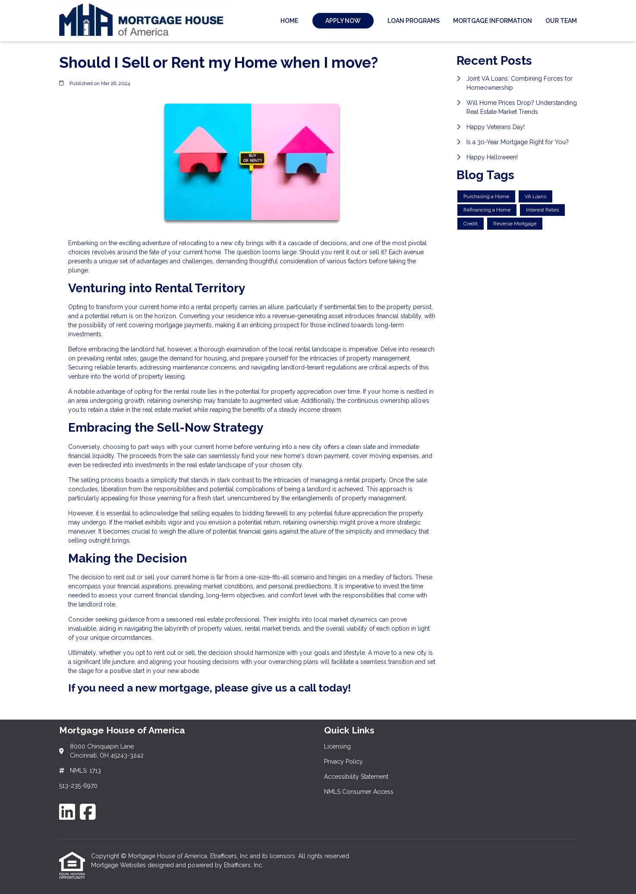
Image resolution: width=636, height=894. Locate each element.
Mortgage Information (492, 20)
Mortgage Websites (119, 865)
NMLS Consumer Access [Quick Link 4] (359, 791)
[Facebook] (88, 811)
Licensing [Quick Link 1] (337, 746)
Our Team (561, 20)
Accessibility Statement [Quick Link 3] (356, 776)
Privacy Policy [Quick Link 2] (343, 761)
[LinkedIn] (67, 811)
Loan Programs (413, 20)
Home (289, 20)
